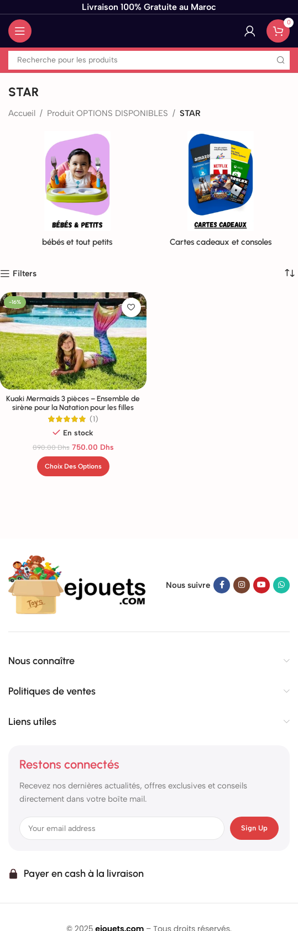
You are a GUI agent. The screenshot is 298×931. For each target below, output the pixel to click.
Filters (24, 273)
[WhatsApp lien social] (281, 585)
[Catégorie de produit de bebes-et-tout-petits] (77, 192)
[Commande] (289, 273)
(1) (94, 419)
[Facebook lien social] (221, 585)
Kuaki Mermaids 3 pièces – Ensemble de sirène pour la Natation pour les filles (73, 403)
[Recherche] (149, 60)
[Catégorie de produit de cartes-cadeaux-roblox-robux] (221, 192)
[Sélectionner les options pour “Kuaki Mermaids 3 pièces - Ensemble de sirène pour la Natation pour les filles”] (73, 466)
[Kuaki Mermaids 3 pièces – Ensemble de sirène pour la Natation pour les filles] (73, 341)
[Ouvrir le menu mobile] (20, 31)
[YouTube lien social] (261, 585)
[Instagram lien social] (241, 585)
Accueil (21, 113)
